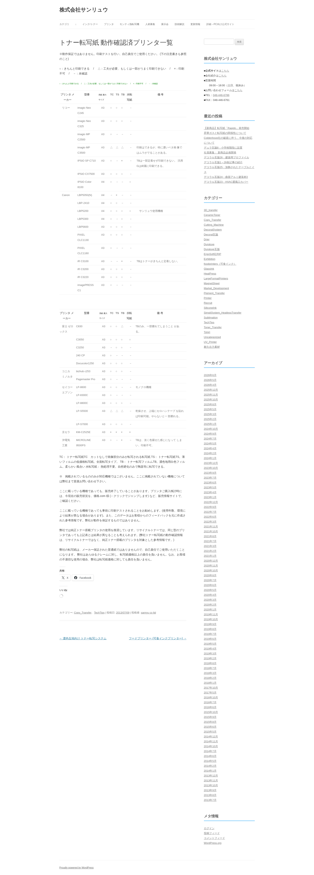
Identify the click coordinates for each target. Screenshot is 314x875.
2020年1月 (210, 609)
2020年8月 (210, 575)
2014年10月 (211, 746)
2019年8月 (210, 629)
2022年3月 (210, 521)
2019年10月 (211, 619)
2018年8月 (210, 663)
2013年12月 (211, 775)
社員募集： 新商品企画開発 (220, 152)
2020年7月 (210, 580)
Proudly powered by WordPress (76, 867)
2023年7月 (210, 477)
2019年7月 (210, 633)
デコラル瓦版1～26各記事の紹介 (223, 162)
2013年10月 (211, 785)
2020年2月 (210, 604)
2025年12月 (211, 389)
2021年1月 (210, 555)
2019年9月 (210, 624)
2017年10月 (211, 687)
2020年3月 (210, 599)
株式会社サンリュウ (83, 10)
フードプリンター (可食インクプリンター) (157, 638)
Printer (208, 298)
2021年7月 (210, 541)
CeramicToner (212, 215)
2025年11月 (211, 394)
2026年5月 (210, 380)
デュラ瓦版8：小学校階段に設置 (223, 147)
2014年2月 (210, 765)
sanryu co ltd (148, 612)
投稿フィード (212, 833)
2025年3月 (210, 414)
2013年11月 (211, 780)
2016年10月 (211, 697)
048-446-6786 (221, 95)
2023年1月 (210, 497)
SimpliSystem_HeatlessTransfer (222, 312)
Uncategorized (212, 337)
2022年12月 (211, 502)
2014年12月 (211, 736)
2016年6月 (210, 707)
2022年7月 (210, 511)
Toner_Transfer (213, 327)
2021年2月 (210, 550)
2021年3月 (210, 546)
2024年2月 (210, 453)
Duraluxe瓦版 (212, 249)
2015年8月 (210, 721)
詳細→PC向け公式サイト (220, 24)
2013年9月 (210, 790)
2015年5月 (210, 731)
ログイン (209, 828)
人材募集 (150, 24)
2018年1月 (210, 682)
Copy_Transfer (83, 612)
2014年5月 (210, 760)
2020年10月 (211, 570)
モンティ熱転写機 (129, 24)
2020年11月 (211, 565)
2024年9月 (210, 433)
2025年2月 (210, 419)
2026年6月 (210, 375)
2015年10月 (211, 712)
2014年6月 (210, 756)
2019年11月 (211, 614)
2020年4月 (210, 594)
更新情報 (195, 24)
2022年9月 (210, 507)
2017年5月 (210, 692)
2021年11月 (211, 526)
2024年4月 (210, 448)
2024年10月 (211, 428)
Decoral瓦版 (211, 234)
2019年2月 (210, 658)
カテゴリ (64, 24)
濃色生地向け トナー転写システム (83, 638)
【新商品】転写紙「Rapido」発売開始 (226, 128)
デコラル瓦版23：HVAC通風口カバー (226, 181)
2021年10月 (211, 531)
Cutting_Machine (214, 224)
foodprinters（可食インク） (220, 263)
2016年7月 (210, 702)
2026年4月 (210, 384)
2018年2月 (210, 677)
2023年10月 (211, 467)
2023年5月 (210, 487)
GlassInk (209, 268)
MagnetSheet (212, 283)
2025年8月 (210, 404)
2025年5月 (210, 409)
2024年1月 (210, 458)
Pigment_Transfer (214, 293)
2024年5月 (210, 443)
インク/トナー (90, 24)
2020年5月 (210, 590)
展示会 (164, 24)
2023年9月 (210, 472)
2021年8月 (210, 536)
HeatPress (210, 273)
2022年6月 (210, 516)
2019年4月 (210, 648)
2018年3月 (210, 673)
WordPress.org (212, 842)
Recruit (208, 302)
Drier (207, 239)
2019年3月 (210, 653)
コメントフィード (214, 838)
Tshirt (207, 332)
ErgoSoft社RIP (212, 254)
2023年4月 (210, 492)
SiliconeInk (210, 307)
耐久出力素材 (212, 346)
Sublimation (211, 317)
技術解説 (179, 24)
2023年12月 (211, 463)
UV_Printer (210, 341)
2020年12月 (211, 560)
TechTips (99, 612)
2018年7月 (210, 668)
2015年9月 (210, 717)
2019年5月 (210, 643)
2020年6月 (210, 585)
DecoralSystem (213, 229)
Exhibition (209, 258)
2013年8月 (210, 795)
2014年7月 (210, 751)
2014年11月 (211, 741)
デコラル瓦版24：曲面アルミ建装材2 (226, 176)
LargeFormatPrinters (216, 278)
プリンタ (109, 24)
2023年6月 (210, 482)
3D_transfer (211, 210)
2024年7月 (210, 438)
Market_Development (216, 288)
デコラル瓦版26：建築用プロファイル (226, 157)
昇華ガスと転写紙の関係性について (225, 133)
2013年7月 (210, 800)
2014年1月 (210, 770)
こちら (225, 70)
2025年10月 (211, 399)
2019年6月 (210, 638)
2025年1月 (210, 423)
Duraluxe (209, 244)
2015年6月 (210, 726)
